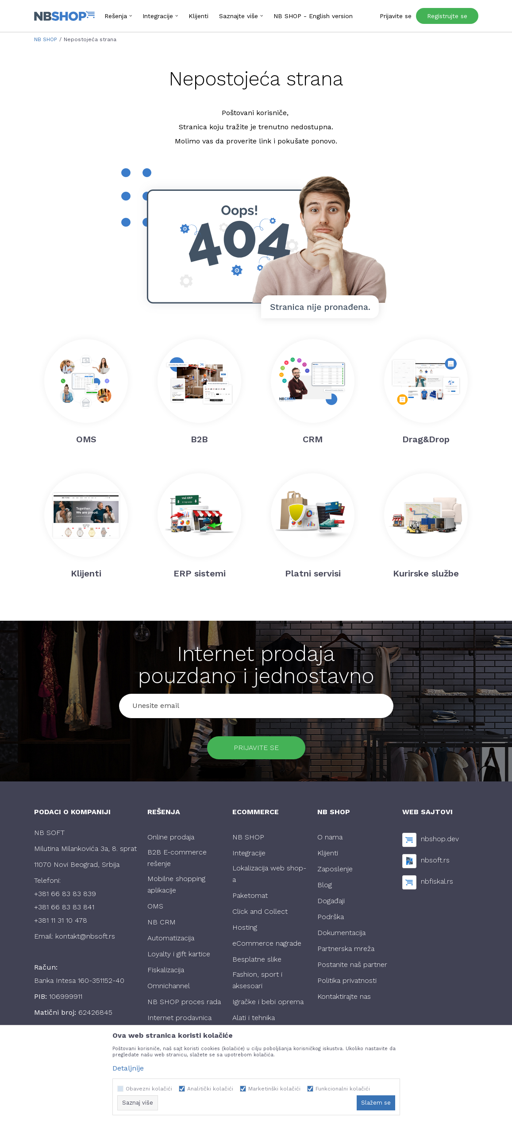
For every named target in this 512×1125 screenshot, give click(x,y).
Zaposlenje (335, 869)
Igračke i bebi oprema (268, 1001)
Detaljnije (128, 1068)
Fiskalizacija (165, 970)
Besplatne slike (256, 959)
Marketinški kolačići (274, 1089)
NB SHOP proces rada (184, 1001)
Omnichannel (168, 986)
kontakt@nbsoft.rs (85, 936)
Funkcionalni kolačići (343, 1089)
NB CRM (161, 922)
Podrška (330, 916)
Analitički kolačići (210, 1089)
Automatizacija (170, 938)
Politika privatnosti (347, 980)
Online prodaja (170, 837)
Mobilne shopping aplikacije (176, 884)
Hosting (244, 927)
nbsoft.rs (435, 860)
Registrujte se (447, 15)
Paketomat (250, 895)
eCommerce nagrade (266, 943)
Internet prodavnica (179, 1017)
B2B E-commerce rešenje (177, 858)
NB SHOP (45, 39)
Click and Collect (260, 911)
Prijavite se (256, 747)
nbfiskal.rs (437, 881)
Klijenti (327, 853)
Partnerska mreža (345, 948)
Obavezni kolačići (149, 1089)
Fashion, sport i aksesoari (257, 980)
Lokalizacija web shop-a (269, 874)
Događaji (331, 901)
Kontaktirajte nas (344, 996)
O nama (330, 837)
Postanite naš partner (352, 964)
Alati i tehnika (253, 1017)
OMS (155, 906)
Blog (324, 885)
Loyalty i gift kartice (178, 954)
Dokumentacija (341, 932)
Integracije (249, 853)
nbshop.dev (440, 839)
